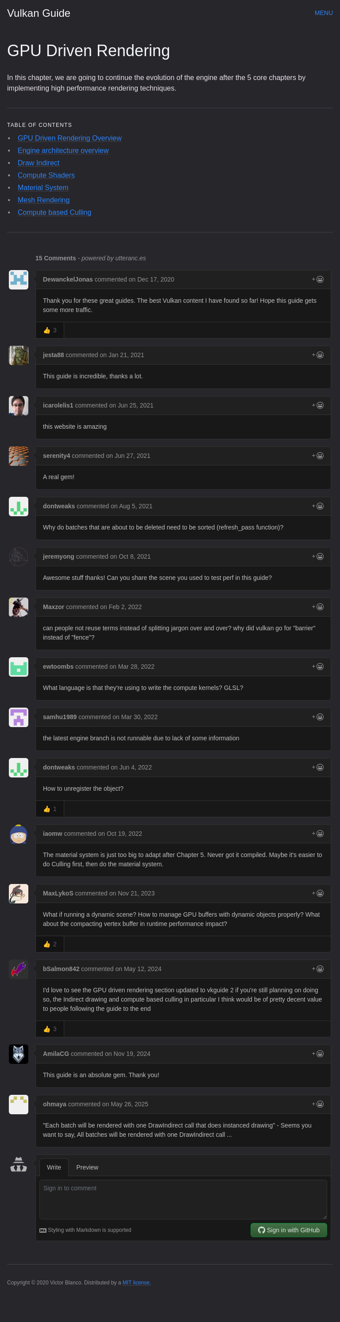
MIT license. (137, 1283)
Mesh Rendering (44, 200)
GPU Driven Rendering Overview (70, 138)
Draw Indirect (38, 163)
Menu (324, 12)
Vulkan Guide (38, 13)
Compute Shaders (46, 175)
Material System (43, 187)
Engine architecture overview (63, 150)
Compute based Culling (54, 212)
